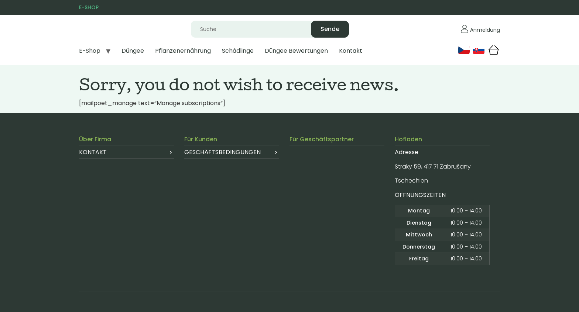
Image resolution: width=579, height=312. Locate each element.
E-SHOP (89, 7)
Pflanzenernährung (183, 50)
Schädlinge (238, 50)
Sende (330, 29)
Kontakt (350, 50)
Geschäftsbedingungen (222, 152)
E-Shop (89, 50)
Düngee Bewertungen (296, 50)
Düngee (132, 50)
